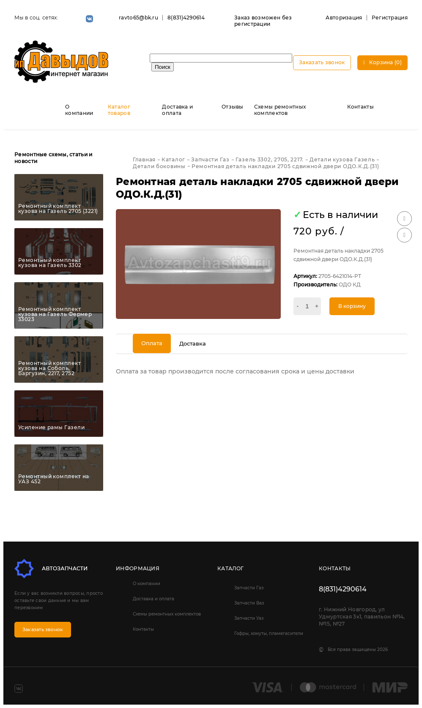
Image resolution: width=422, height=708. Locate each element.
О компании (79, 109)
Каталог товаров (119, 109)
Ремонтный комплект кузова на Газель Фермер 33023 (55, 314)
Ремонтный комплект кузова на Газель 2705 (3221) (58, 209)
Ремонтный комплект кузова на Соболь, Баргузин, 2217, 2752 (49, 368)
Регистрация (390, 17)
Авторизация (344, 17)
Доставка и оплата (177, 109)
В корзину (352, 306)
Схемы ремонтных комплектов (280, 109)
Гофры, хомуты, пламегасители (268, 633)
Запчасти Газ (248, 588)
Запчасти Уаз (248, 618)
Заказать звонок (322, 62)
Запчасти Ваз (249, 603)
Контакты (360, 106)
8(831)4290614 (186, 17)
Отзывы (233, 106)
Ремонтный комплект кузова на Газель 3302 (49, 263)
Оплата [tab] (151, 343)
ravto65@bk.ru (138, 17)
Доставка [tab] (192, 343)
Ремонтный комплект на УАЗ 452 (53, 479)
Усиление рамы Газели (51, 427)
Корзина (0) (382, 62)
